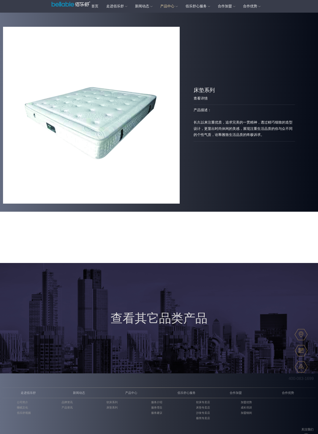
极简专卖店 (203, 418)
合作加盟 (225, 6)
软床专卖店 (203, 402)
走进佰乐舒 (115, 6)
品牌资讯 (67, 402)
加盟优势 (246, 402)
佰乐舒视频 (24, 412)
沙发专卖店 (203, 412)
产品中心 (167, 6)
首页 (94, 6)
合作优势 (250, 6)
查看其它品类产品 (159, 318)
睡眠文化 (22, 407)
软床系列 (112, 402)
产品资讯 (67, 407)
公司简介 (22, 402)
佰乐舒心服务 (196, 6)
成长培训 (246, 407)
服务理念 (156, 407)
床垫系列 (112, 407)
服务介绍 (156, 402)
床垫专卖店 (203, 407)
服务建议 (156, 412)
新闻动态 (142, 6)
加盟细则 (246, 412)
